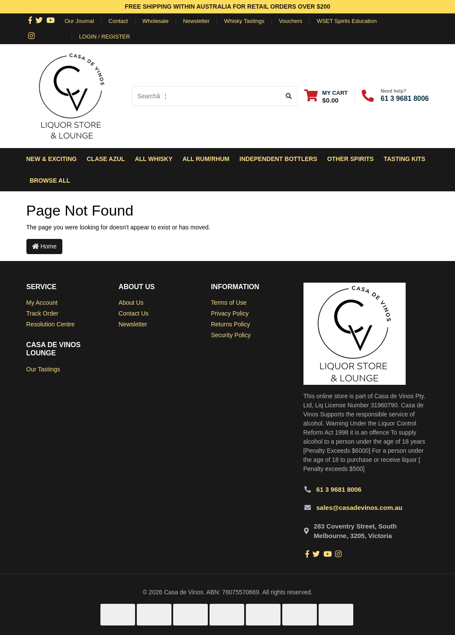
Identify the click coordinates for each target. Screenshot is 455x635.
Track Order (42, 313)
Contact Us (133, 313)
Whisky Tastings (244, 21)
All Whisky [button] (153, 158)
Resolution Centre (50, 324)
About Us (131, 302)
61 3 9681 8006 (405, 98)
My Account (42, 302)
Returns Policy (230, 324)
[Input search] (206, 96)
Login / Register (104, 36)
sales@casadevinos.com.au (359, 507)
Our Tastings (43, 369)
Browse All (50, 180)
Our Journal (79, 21)
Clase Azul (106, 158)
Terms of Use (228, 302)
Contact (118, 21)
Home (44, 246)
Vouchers (290, 21)
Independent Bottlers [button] (278, 158)
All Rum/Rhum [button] (205, 158)
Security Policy (231, 335)
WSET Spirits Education (347, 21)
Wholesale (155, 21)
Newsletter (196, 21)
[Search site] (289, 96)
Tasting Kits (404, 158)
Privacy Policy (229, 313)
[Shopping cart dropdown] (326, 96)
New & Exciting (51, 158)
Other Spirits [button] (350, 158)
